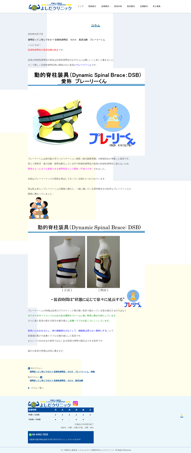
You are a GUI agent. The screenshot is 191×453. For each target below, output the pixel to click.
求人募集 (157, 6)
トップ (80, 6)
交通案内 (144, 6)
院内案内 (131, 6)
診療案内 (105, 6)
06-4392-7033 (38, 434)
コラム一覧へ (37, 388)
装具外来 (118, 6)
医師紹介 (92, 6)
